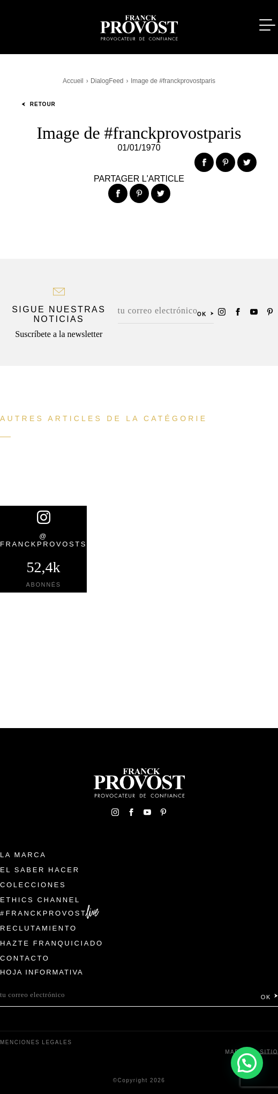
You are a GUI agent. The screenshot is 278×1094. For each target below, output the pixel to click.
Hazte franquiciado (51, 943)
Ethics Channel (40, 900)
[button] (247, 1063)
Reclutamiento (38, 928)
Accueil (73, 81)
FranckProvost (46, 913)
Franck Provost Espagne (139, 26)
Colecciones (33, 885)
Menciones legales (36, 1042)
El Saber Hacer (40, 870)
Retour (38, 104)
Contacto (25, 958)
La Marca (23, 855)
